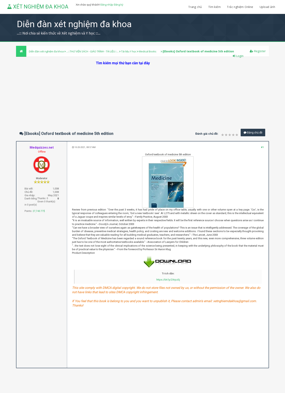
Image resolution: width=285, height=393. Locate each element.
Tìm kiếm (214, 7)
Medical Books (147, 51)
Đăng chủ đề (253, 132)
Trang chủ (195, 7)
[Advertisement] (142, 93)
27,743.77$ (39, 211)
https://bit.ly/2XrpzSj (168, 279)
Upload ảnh (267, 7)
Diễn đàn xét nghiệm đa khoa (46, 51)
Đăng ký (118, 4)
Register (258, 51)
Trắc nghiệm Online (240, 7)
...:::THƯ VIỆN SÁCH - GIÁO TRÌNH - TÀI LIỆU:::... (92, 51)
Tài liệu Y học (128, 51)
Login (238, 56)
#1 (262, 147)
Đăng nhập (106, 4)
